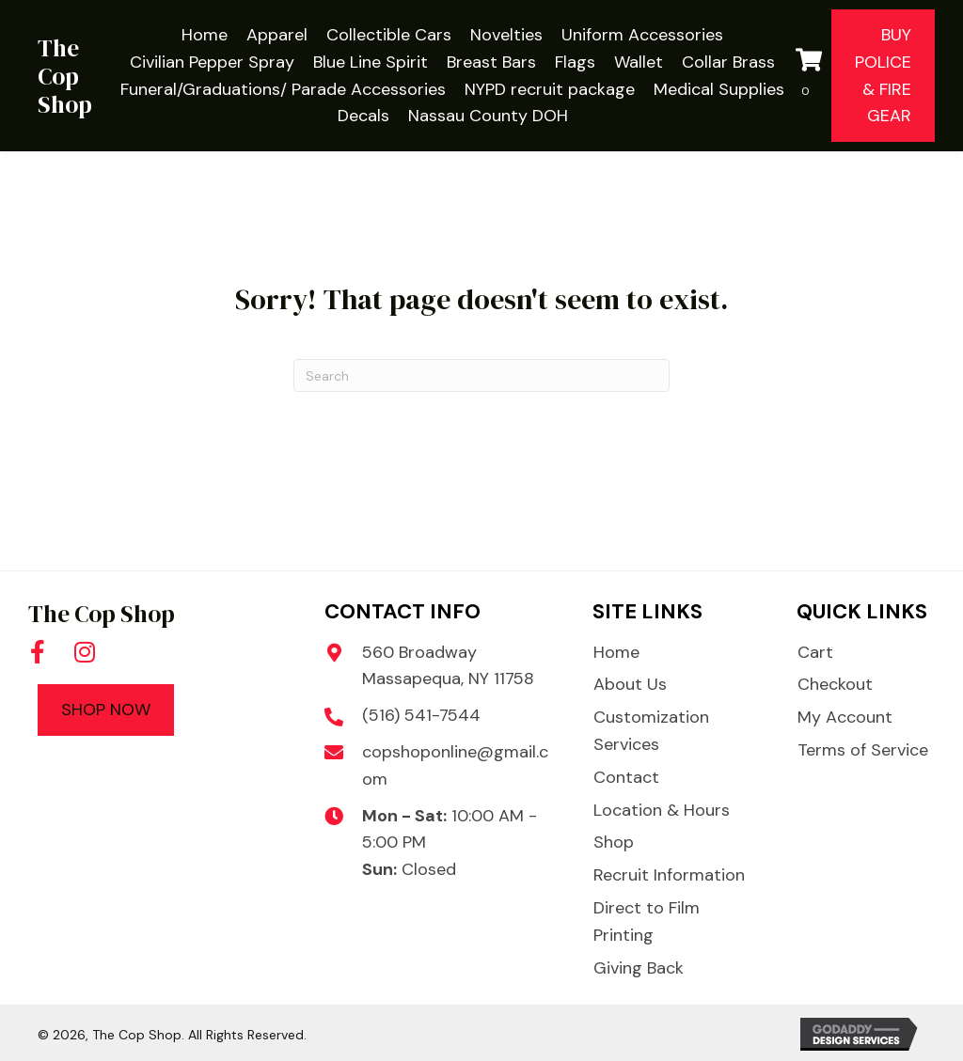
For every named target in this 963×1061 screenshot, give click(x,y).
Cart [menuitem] (815, 652)
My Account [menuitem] (844, 717)
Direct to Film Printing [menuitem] (646, 921)
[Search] (481, 375)
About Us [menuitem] (630, 684)
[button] (37, 651)
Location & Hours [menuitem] (661, 810)
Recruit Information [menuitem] (669, 875)
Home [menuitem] (616, 652)
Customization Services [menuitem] (651, 731)
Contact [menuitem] (626, 777)
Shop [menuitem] (613, 842)
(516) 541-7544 (421, 715)
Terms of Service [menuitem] (862, 750)
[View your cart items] (809, 76)
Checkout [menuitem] (835, 684)
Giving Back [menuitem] (638, 968)
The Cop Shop (65, 76)
